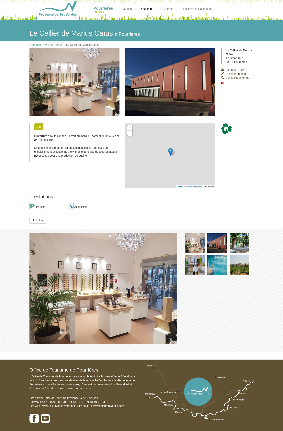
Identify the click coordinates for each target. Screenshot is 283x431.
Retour (38, 220)
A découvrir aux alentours (197, 8)
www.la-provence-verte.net (58, 405)
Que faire (148, 8)
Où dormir (167, 8)
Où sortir (129, 8)
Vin (39, 126)
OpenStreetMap (194, 186)
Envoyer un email (234, 73)
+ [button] (130, 128)
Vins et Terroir (53, 44)
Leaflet (180, 186)
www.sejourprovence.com (108, 405)
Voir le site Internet (235, 77)
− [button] (130, 133)
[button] (40, 288)
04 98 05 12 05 (232, 69)
